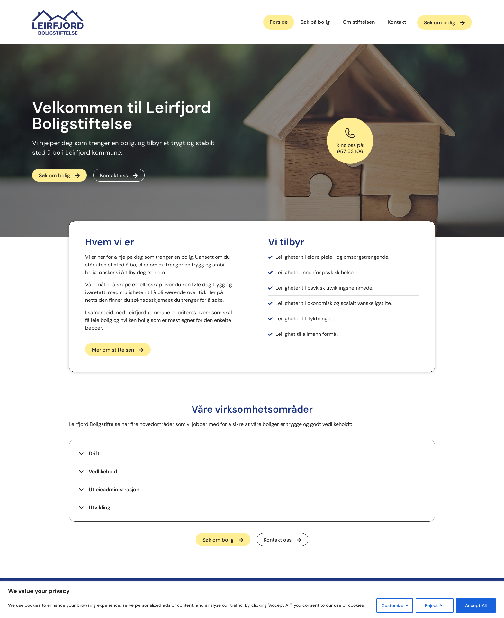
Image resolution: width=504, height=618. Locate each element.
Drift (94, 453)
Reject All (434, 605)
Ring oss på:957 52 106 (350, 148)
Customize (391, 605)
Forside (279, 22)
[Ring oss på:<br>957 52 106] (350, 133)
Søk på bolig (315, 22)
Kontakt (397, 22)
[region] (252, 600)
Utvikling (99, 507)
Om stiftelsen (359, 22)
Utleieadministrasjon (114, 489)
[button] (252, 453)
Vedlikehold (103, 471)
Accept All (476, 605)
